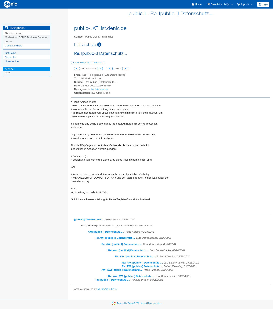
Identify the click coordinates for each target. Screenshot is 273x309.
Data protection (154, 303)
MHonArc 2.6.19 (106, 289)
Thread (98, 62)
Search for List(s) (219, 4)
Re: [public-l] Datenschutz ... (112, 279)
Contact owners (13, 45)
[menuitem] (196, 4)
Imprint (144, 303)
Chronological (81, 62)
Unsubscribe (12, 61)
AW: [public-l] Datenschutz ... (105, 231)
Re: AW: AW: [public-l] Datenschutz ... (131, 276)
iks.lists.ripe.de (99, 89)
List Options (14, 28)
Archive (9, 68)
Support (243, 4)
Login (263, 4)
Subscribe (10, 57)
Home (196, 4)
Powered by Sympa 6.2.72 (128, 303)
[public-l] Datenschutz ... (89, 219)
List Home (10, 53)
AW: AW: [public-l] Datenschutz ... (122, 269)
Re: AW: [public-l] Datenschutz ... (115, 237)
